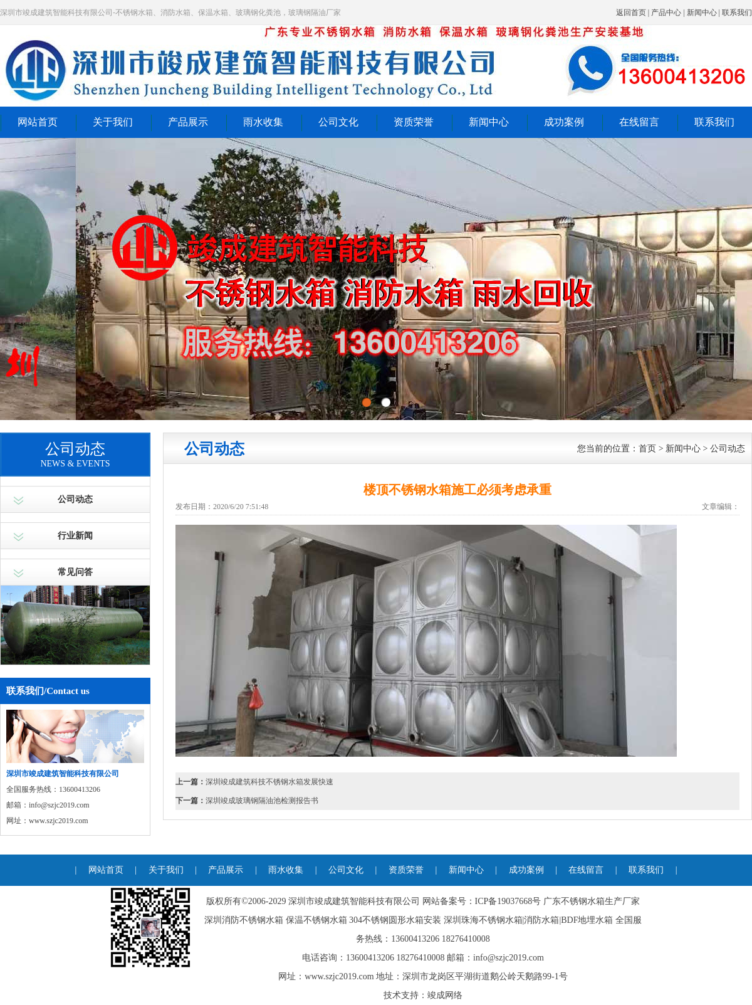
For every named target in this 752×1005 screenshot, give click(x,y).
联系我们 (737, 12)
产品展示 (188, 122)
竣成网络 (444, 995)
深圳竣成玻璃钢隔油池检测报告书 (262, 800)
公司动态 (75, 499)
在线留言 (639, 122)
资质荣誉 (414, 122)
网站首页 (38, 122)
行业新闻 (75, 535)
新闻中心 (702, 12)
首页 (647, 448)
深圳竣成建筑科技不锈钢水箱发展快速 (269, 781)
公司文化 (338, 122)
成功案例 (564, 122)
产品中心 (666, 12)
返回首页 (631, 12)
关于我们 (113, 122)
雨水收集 (263, 122)
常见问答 (75, 572)
